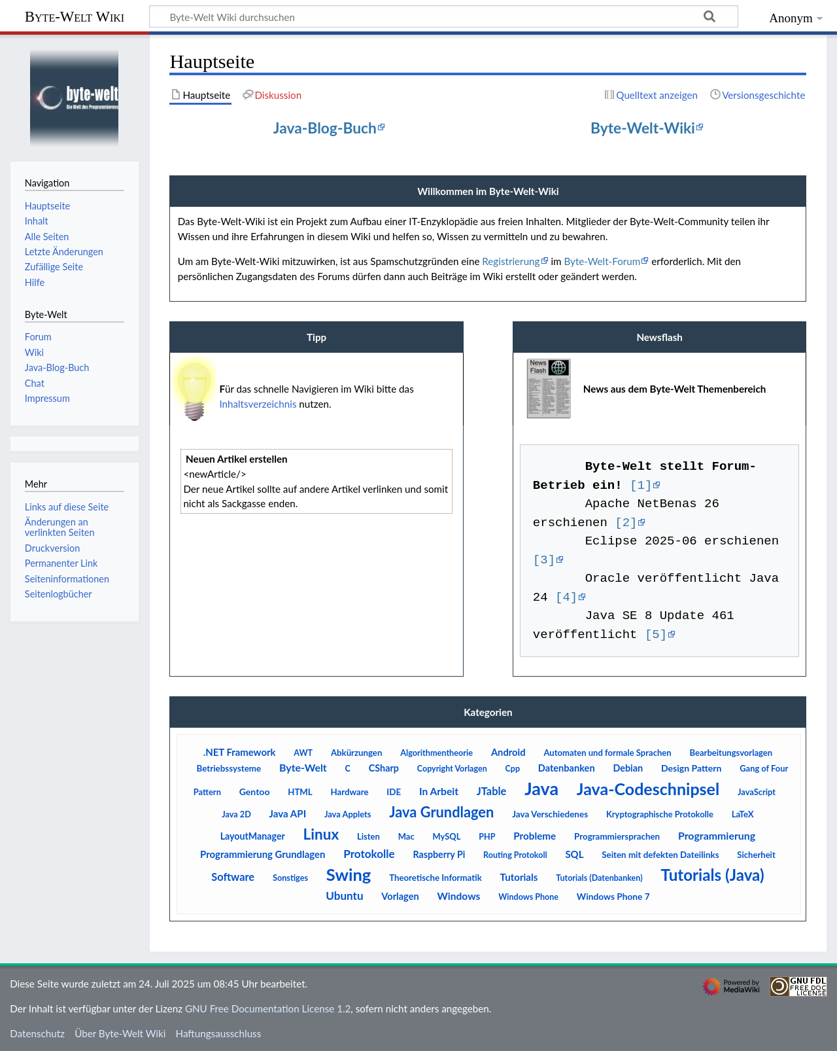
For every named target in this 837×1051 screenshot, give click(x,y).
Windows (458, 896)
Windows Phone (528, 897)
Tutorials (519, 877)
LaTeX (743, 814)
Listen (368, 836)
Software (232, 876)
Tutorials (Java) (712, 874)
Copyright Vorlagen (452, 769)
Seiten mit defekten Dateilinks (660, 854)
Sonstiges (290, 877)
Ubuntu (344, 895)
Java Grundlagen (441, 812)
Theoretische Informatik (435, 877)
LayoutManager (252, 836)
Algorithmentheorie (436, 752)
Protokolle (368, 854)
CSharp (384, 768)
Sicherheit (756, 854)
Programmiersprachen (617, 836)
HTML (300, 792)
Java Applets (347, 814)
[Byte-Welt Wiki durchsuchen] (444, 16)
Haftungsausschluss (219, 1033)
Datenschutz (37, 1033)
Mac (406, 836)
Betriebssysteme (228, 768)
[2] (626, 522)
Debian (628, 768)
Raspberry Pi (439, 854)
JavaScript (757, 792)
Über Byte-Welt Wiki (120, 1033)
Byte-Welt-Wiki (642, 127)
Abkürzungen (356, 752)
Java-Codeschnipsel (648, 788)
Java (541, 788)
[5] (656, 634)
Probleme (534, 836)
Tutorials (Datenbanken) (599, 878)
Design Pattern (691, 768)
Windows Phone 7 (613, 896)
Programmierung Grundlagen (262, 854)
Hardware (350, 792)
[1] (641, 485)
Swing (348, 874)
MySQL (447, 836)
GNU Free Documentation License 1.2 (267, 1008)
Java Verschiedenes (550, 814)
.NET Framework (239, 752)
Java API (288, 813)
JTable (492, 791)
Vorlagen (399, 896)
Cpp (513, 769)
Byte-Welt (303, 767)
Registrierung (510, 261)
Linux (321, 834)
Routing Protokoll (515, 855)
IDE (393, 792)
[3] (544, 560)
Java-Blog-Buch (325, 127)
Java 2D (236, 814)
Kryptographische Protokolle (659, 814)
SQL (574, 854)
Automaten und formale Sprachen (607, 752)
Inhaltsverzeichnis (257, 404)
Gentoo (254, 791)
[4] (566, 597)
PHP (487, 837)
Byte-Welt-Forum (602, 261)
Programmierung (716, 835)
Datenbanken (566, 768)
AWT (303, 753)
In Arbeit (438, 791)
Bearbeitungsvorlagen (730, 752)
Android (508, 752)
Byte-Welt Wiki (74, 17)
